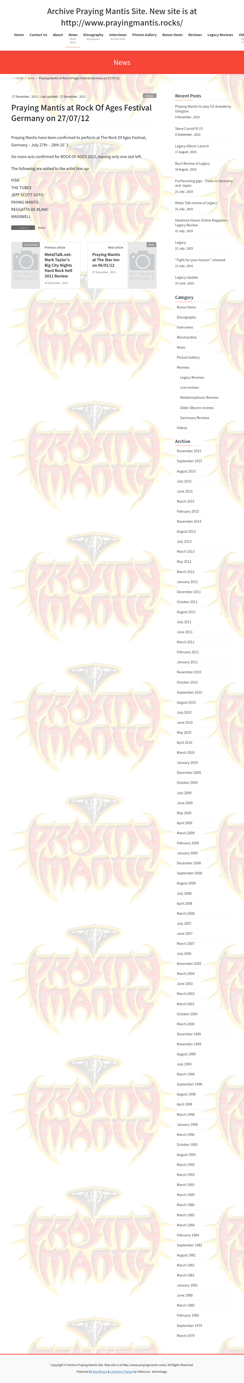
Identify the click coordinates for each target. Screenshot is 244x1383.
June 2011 (185, 631)
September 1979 (189, 1325)
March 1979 (185, 1335)
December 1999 (189, 1034)
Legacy (180, 242)
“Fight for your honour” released (200, 259)
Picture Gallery (188, 357)
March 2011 (185, 641)
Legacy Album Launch (192, 146)
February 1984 (188, 1235)
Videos (182, 427)
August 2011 (186, 611)
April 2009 (184, 822)
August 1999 (186, 1054)
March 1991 (185, 1184)
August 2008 (186, 883)
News (150, 95)
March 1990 (185, 1194)
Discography (186, 317)
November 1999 (189, 1044)
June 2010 (185, 722)
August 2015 (186, 471)
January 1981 (187, 1285)
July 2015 (184, 481)
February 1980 (188, 1315)
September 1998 (189, 1084)
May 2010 (184, 732)
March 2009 (185, 832)
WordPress (100, 1371)
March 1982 (185, 1265)
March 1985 (185, 1215)
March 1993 (185, 1174)
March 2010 (185, 752)
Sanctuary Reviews (194, 417)
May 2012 (184, 561)
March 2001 (185, 1003)
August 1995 (186, 1154)
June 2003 (185, 983)
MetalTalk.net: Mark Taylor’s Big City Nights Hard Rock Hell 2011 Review (58, 265)
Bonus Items (186, 307)
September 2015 (189, 460)
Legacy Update (186, 277)
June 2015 (185, 491)
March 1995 (185, 1164)
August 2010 (186, 702)
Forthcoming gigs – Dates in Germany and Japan (204, 183)
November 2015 (189, 450)
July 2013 (184, 541)
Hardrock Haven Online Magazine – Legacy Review (202, 222)
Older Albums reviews (197, 407)
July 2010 (184, 712)
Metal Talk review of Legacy (196, 202)
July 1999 (184, 1064)
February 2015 (188, 511)
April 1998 (184, 1104)
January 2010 (187, 762)
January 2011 (187, 662)
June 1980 (185, 1295)
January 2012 (187, 581)
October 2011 (187, 601)
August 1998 (186, 1094)
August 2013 (186, 531)
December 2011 (189, 591)
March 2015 (185, 501)
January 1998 (187, 1124)
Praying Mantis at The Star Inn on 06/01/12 (106, 259)
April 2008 (184, 903)
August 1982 (186, 1255)
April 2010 (184, 742)
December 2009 (189, 772)
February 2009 (188, 842)
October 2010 (187, 682)
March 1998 (185, 1114)
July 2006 (184, 953)
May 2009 (184, 812)
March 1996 (185, 1134)
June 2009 (185, 802)
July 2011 (184, 621)
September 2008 (189, 873)
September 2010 (189, 692)
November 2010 (189, 672)
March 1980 (185, 1305)
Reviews (183, 367)
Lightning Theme (121, 1371)
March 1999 (185, 1074)
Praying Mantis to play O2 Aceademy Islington (203, 108)
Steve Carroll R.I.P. (189, 128)
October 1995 (187, 1144)
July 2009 (184, 792)
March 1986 (185, 1204)
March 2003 (185, 993)
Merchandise (187, 337)
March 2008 (185, 913)
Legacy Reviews (192, 377)
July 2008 (184, 893)
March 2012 (185, 571)
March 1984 (185, 1225)
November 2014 (189, 521)
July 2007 (184, 923)
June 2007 (185, 933)
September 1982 (189, 1245)
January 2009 (187, 853)
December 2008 (189, 863)
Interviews (185, 327)
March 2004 (185, 973)
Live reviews (189, 387)
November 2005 (189, 963)
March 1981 (185, 1275)
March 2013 (185, 551)
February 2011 (188, 651)
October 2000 (187, 1013)
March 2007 (185, 943)
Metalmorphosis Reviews (199, 397)
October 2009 (187, 782)
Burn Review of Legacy (192, 163)
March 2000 (185, 1023)
